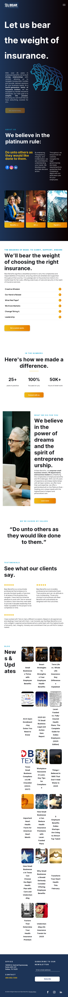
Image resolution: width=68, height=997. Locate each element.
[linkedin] (16, 167)
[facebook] (7, 167)
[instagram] (11, 167)
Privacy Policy (32, 991)
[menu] (64, 5)
